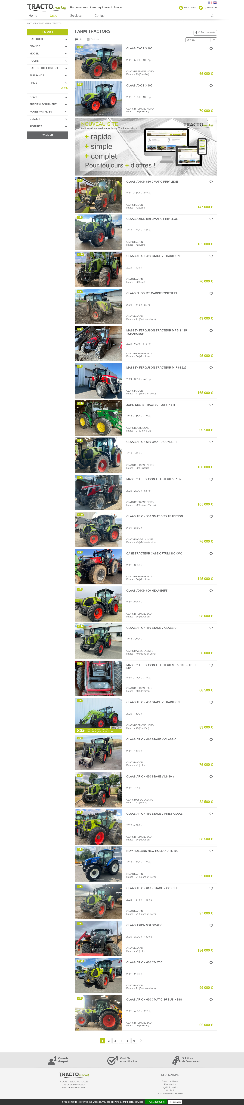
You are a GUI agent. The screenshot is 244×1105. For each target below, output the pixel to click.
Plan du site (170, 1085)
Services (76, 16)
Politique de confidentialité (170, 1094)
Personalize (175, 1102)
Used (53, 16)
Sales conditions (170, 1082)
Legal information (170, 1088)
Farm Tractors (54, 23)
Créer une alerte (205, 32)
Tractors (39, 23)
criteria (63, 88)
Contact (100, 16)
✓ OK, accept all (156, 1101)
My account (187, 8)
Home (33, 16)
